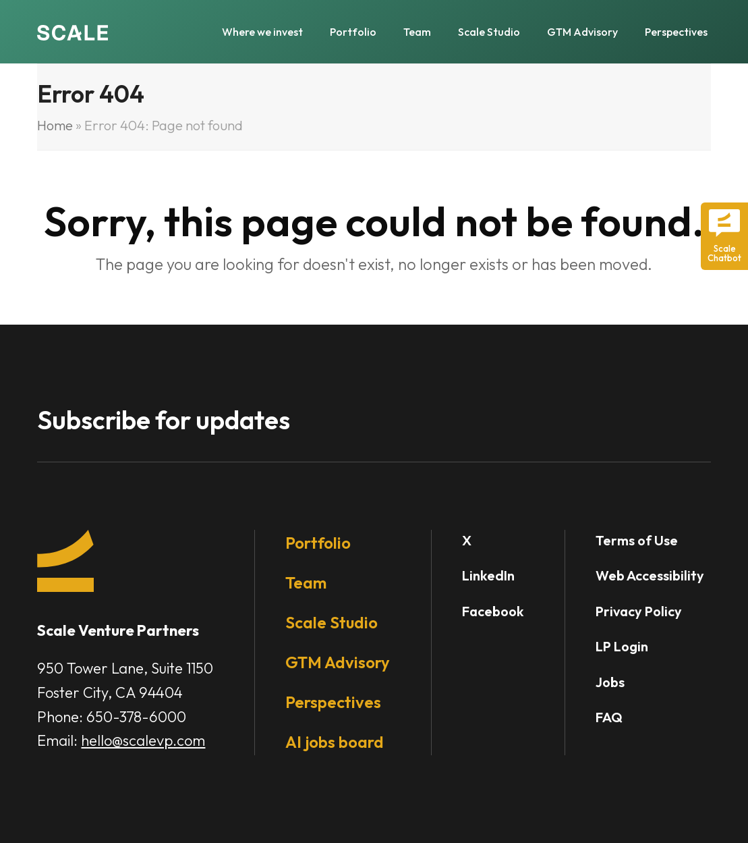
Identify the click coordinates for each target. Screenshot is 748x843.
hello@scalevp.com (143, 740)
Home (55, 125)
